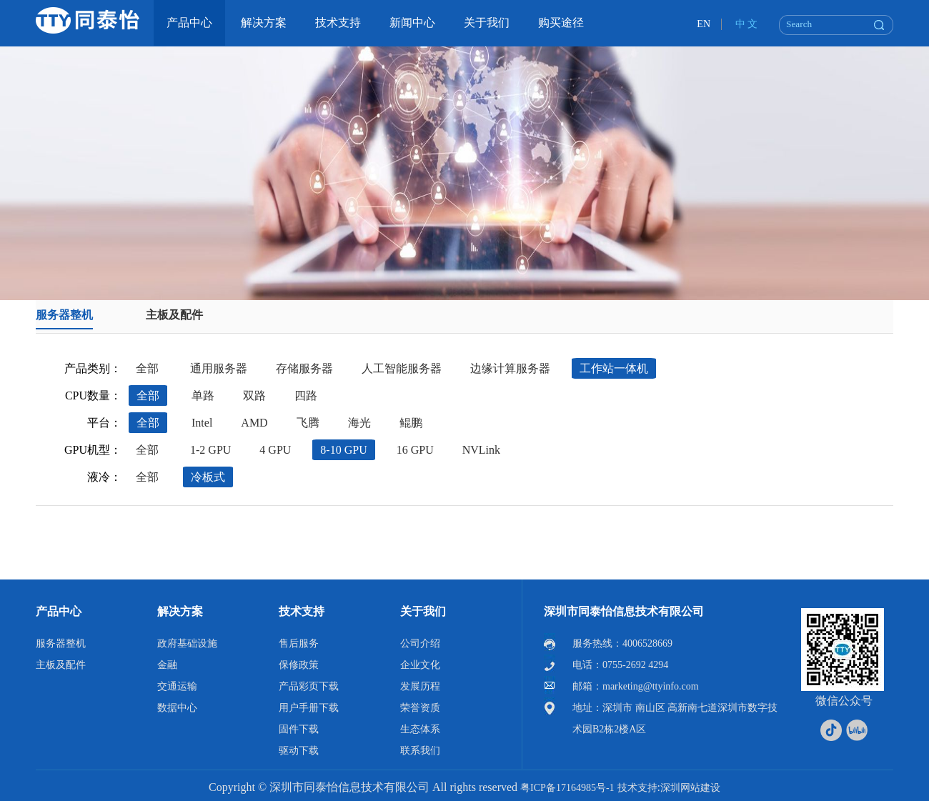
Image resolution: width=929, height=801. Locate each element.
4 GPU (275, 450)
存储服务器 (304, 368)
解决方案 (180, 611)
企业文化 (420, 665)
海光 (359, 423)
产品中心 (58, 611)
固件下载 (299, 729)
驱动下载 (299, 750)
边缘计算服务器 (510, 368)
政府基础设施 (187, 643)
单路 (203, 395)
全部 (147, 368)
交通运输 (177, 686)
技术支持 (301, 611)
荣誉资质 (420, 707)
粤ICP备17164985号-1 (567, 787)
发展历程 (420, 686)
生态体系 (420, 729)
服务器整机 (64, 315)
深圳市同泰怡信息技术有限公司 (624, 611)
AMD (254, 423)
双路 (254, 395)
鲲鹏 (410, 423)
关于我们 (423, 611)
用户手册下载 (309, 707)
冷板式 (208, 477)
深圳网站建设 (690, 787)
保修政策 (299, 665)
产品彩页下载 (309, 686)
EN (703, 24)
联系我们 (420, 750)
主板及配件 (174, 315)
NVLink (481, 450)
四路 (305, 395)
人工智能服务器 (402, 368)
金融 (167, 665)
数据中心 (177, 707)
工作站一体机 (614, 368)
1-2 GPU (210, 450)
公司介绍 (420, 643)
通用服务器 (218, 368)
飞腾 (308, 423)
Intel (202, 423)
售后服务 (299, 643)
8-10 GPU (343, 450)
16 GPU (415, 450)
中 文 (746, 24)
